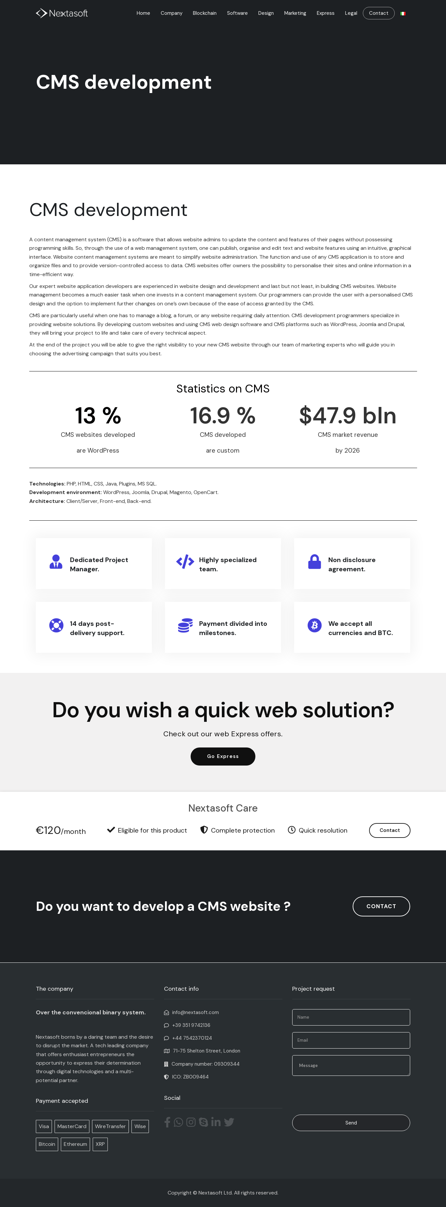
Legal (351, 13)
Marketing (295, 13)
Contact (378, 13)
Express (326, 13)
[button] (223, 756)
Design (266, 13)
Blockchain (205, 13)
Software (237, 13)
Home (143, 13)
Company (171, 13)
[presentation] (342, 1095)
